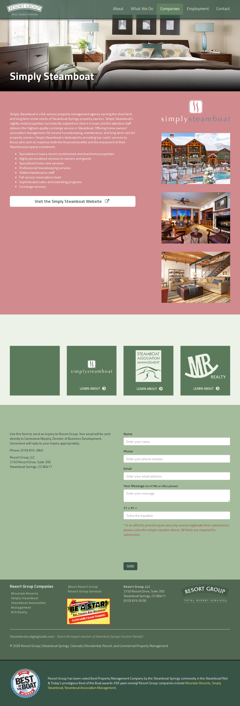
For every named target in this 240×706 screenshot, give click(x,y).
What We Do (142, 8)
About (118, 8)
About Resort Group (83, 586)
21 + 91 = (130, 508)
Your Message (151, 486)
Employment (198, 8)
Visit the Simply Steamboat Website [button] (72, 201)
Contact (223, 8)
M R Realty (19, 612)
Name (128, 434)
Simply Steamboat (24, 598)
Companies (170, 8)
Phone (128, 451)
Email (128, 468)
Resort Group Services (84, 591)
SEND (130, 566)
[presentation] (159, 548)
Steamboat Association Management (28, 605)
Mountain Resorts (24, 593)
